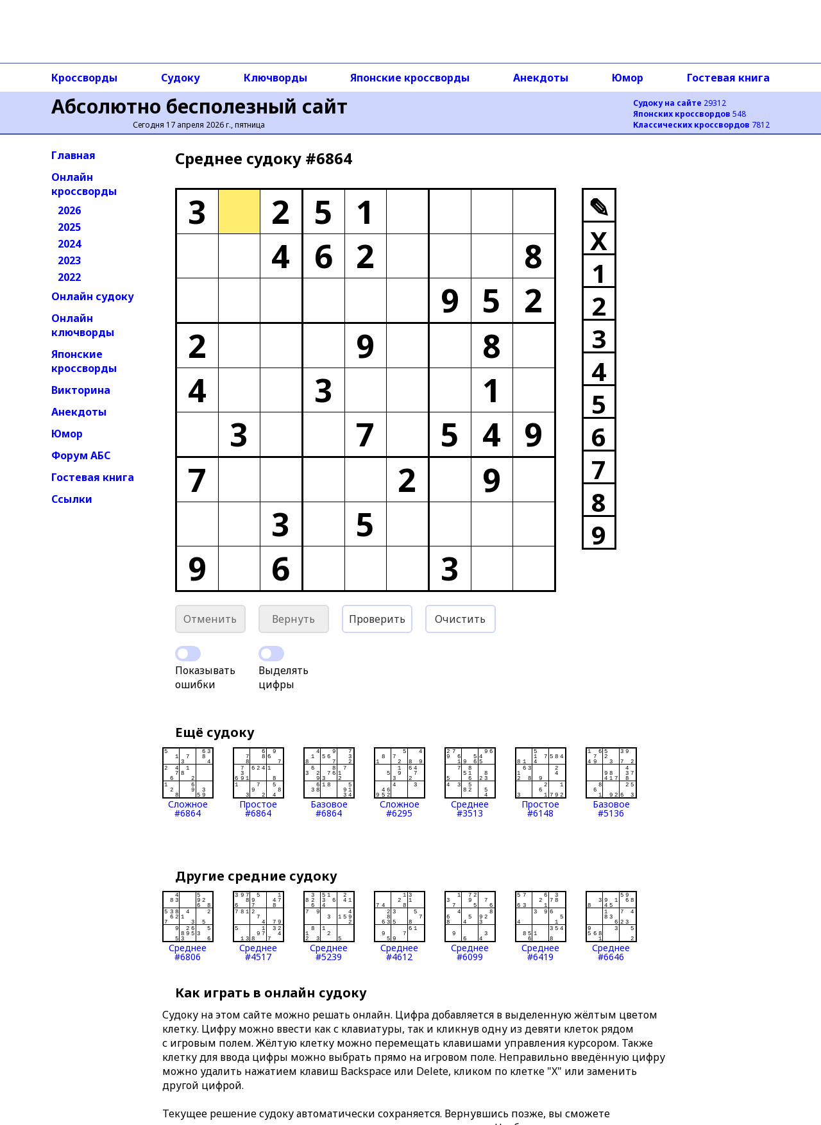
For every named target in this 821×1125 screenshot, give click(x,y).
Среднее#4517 (258, 926)
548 (689, 113)
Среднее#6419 (540, 926)
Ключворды (275, 78)
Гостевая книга (728, 78)
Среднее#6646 (611, 926)
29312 (679, 102)
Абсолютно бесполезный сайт (199, 106)
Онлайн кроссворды (84, 184)
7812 (701, 124)
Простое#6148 (540, 782)
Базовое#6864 (329, 782)
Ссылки (71, 499)
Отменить (210, 619)
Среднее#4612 (399, 926)
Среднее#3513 (470, 782)
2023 (69, 260)
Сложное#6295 (399, 782)
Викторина (80, 390)
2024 (69, 244)
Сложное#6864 (188, 782)
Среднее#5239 (329, 926)
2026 (69, 210)
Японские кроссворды (410, 78)
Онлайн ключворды (82, 325)
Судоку (180, 78)
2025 (69, 227)
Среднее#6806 (188, 926)
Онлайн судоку (92, 296)
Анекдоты (540, 78)
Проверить (377, 619)
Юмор (627, 78)
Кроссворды (84, 78)
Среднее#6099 (470, 926)
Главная (73, 155)
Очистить (460, 619)
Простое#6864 (258, 782)
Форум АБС (80, 455)
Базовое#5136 (611, 782)
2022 (69, 277)
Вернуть (293, 619)
